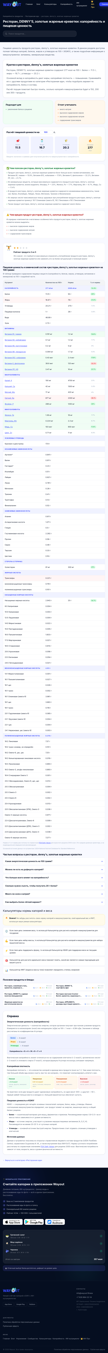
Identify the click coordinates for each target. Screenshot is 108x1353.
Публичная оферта (11, 1326)
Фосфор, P (9, 404)
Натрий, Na (9, 398)
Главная (29, 4)
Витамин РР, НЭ (11, 369)
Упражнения (21, 1339)
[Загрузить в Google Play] (34, 1222)
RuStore (32, 1304)
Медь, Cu (9, 427)
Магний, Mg (10, 392)
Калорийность (67, 4)
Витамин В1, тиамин (13, 334)
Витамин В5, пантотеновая (16, 346)
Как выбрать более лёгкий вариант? (23, 902)
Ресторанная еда (32, 16)
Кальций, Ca (10, 386)
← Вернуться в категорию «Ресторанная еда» (22, 1160)
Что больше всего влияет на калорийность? (27, 877)
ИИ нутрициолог (81, 4)
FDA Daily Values (45, 843)
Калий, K (8, 380)
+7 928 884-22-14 (84, 1297)
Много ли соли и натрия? (17, 894)
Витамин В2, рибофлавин (15, 340)
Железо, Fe (9, 415)
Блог (38, 4)
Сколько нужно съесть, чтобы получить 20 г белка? (31, 886)
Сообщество (33, 1339)
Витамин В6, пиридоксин (15, 352)
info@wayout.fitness (84, 1293)
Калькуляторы (50, 4)
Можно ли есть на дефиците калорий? (24, 869)
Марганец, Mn (11, 421)
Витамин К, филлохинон (15, 363)
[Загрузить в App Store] (13, 1222)
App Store (8, 1304)
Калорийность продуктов (13, 16)
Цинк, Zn (8, 433)
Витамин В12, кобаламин (15, 358)
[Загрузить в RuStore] (55, 1222)
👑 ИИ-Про (85, 1339)
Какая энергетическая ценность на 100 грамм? (28, 861)
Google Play (20, 1304)
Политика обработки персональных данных (21, 1322)
